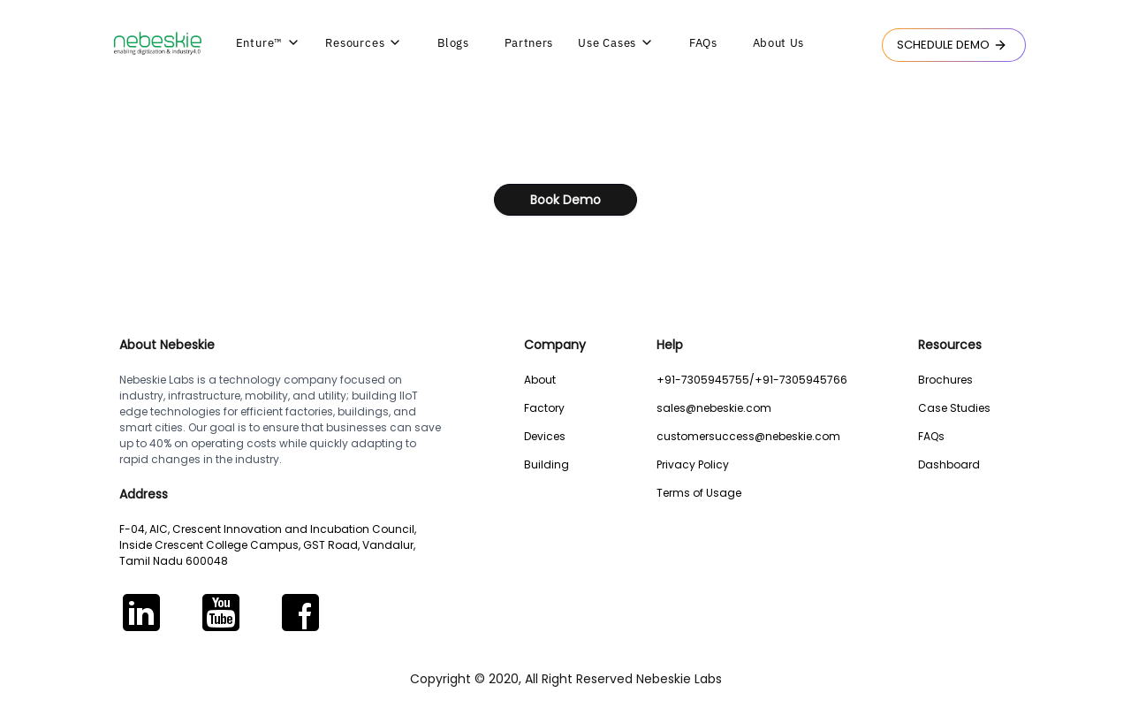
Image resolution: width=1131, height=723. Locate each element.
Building (546, 464)
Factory (544, 407)
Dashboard (949, 464)
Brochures (945, 379)
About (540, 379)
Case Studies (954, 407)
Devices (545, 436)
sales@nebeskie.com (714, 407)
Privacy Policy (693, 464)
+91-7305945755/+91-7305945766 (752, 379)
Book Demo (565, 200)
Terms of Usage (699, 492)
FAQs (931, 436)
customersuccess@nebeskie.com (748, 436)
